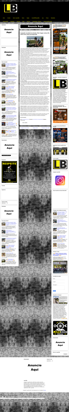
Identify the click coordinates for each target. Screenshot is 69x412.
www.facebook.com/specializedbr (38, 119)
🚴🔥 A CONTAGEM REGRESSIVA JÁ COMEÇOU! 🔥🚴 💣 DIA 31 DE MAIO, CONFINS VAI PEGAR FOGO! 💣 (11, 123)
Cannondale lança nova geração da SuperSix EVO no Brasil (11, 80)
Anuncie (28, 21)
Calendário (12, 21)
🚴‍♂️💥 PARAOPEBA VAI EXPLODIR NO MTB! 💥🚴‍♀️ (10, 101)
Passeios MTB (5, 21)
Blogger (45, 390)
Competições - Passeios (36, 21)
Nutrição (18, 21)
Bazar (23, 21)
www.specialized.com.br (25, 119)
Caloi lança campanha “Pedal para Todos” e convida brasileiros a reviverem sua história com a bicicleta (11, 65)
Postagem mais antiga (46, 127)
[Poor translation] (3, 397)
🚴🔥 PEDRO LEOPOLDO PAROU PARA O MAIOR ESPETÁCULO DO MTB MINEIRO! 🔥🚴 (10, 87)
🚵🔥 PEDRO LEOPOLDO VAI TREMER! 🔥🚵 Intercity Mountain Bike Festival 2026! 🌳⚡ (11, 131)
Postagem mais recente (24, 127)
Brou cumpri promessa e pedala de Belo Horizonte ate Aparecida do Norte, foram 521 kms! (11, 116)
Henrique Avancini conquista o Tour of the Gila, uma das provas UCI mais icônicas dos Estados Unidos (11, 109)
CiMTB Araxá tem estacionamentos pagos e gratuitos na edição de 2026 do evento (11, 73)
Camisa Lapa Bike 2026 (48, 21)
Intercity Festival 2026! (9, 94)
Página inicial (35, 127)
